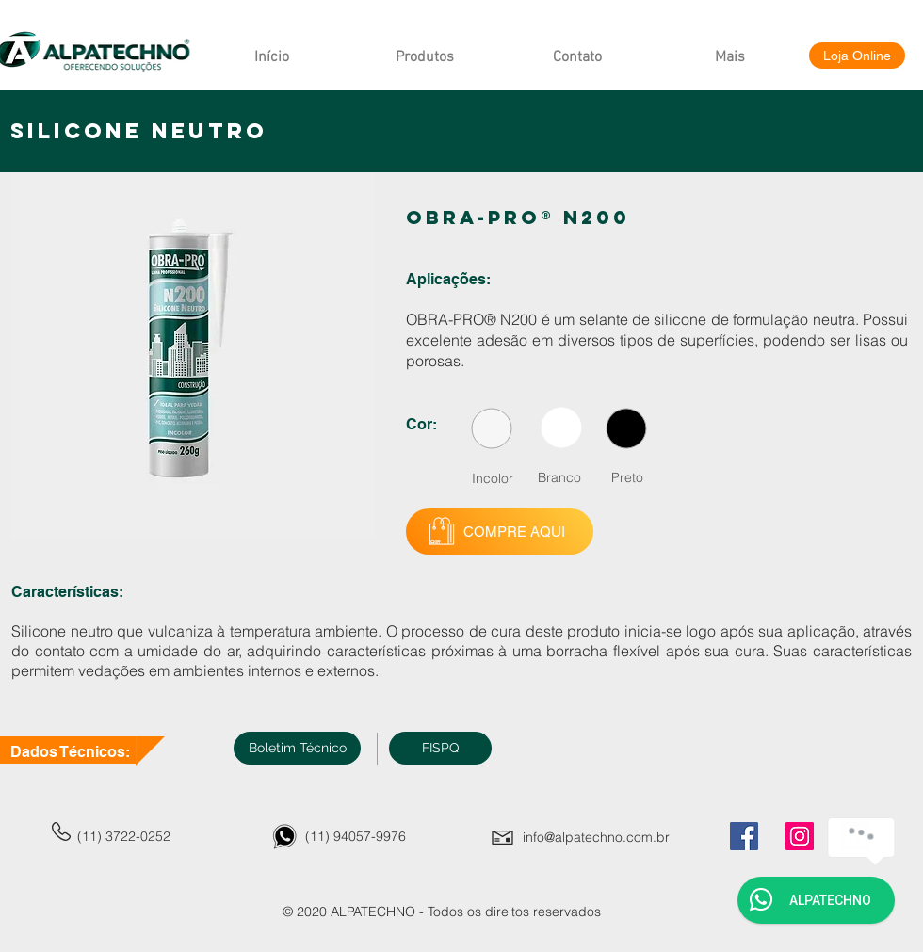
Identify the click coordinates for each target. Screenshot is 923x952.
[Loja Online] (857, 55)
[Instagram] (799, 836)
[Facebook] (744, 836)
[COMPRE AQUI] (499, 531)
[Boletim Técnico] (297, 748)
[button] (440, 748)
